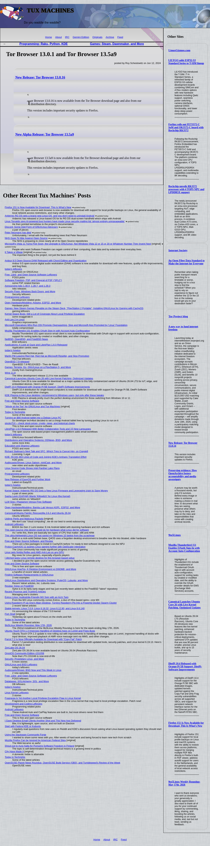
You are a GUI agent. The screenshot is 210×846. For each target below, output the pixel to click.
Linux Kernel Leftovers (17, 692)
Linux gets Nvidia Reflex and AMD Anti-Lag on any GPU (34, 552)
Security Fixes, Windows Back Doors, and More (30, 291)
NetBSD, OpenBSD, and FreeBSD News (26, 339)
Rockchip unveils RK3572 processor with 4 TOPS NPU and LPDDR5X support (186, 189)
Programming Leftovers (17, 297)
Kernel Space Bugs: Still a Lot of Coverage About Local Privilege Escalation (45, 313)
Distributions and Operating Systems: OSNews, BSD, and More (38, 440)
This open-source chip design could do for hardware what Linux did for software (47, 529)
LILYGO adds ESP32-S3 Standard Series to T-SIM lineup (186, 62)
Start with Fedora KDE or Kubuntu (23, 726)
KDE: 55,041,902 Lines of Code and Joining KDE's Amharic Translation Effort (46, 457)
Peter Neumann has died (18, 232)
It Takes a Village (14, 252)
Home (48, 37)
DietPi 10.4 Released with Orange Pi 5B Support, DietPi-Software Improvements (185, 666)
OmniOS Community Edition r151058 (24, 653)
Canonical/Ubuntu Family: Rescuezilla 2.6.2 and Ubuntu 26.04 (38, 513)
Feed (120, 37)
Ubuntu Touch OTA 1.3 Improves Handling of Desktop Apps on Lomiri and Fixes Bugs (50, 630)
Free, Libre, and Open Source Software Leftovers (31, 274)
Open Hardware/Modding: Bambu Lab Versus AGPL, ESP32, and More (42, 507)
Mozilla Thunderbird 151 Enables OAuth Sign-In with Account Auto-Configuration (184, 548)
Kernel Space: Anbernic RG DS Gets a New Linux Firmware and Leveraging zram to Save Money (56, 490)
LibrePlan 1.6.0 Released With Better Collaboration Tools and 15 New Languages (48, 428)
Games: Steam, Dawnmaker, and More (117, 43)
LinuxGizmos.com (179, 50)
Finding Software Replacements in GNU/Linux (29, 574)
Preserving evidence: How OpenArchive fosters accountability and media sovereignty (182, 475)
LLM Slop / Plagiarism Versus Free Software (28, 501)
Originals (97, 37)
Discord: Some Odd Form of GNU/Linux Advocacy (31, 227)
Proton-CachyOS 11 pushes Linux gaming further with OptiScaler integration (45, 546)
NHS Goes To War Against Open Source (26, 238)
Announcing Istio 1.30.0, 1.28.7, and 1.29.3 (27, 285)
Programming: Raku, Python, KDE (43, 43)
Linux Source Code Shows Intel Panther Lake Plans (32, 468)
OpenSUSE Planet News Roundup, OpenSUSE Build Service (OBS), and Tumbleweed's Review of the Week (62, 762)
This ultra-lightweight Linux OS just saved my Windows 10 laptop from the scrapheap (50, 535)
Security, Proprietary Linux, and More (24, 659)
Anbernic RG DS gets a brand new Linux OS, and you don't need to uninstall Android (49, 215)
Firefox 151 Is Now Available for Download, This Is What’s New (186, 724)
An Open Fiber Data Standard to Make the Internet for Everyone (186, 262)
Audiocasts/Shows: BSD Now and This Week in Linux (33, 670)
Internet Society (178, 250)
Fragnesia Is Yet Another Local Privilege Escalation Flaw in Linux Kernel (43, 698)
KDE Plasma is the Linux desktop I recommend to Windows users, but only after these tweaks (54, 395)
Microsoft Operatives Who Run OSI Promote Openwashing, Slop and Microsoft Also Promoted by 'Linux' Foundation (66, 325)
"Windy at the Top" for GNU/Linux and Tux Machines (32, 406)
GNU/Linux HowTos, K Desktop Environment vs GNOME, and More (40, 569)
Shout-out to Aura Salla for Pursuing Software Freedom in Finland (39, 745)
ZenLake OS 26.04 (15, 647)
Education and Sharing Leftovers (22, 445)
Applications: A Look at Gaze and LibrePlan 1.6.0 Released (36, 344)
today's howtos (13, 350)
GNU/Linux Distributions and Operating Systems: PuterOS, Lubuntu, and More (46, 580)
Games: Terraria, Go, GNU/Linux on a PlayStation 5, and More (38, 367)
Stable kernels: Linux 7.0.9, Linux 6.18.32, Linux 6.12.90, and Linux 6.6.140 (45, 608)
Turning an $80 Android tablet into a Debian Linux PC (33, 417)
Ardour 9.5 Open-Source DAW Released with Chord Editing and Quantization (46, 260)
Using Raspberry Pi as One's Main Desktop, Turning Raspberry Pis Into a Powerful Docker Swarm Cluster (61, 602)
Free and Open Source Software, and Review (29, 541)
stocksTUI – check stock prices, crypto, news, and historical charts (40, 423)
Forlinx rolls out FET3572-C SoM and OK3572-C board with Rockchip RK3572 (186, 127)
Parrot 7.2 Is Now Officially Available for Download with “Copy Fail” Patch (43, 639)
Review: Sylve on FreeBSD (19, 586)
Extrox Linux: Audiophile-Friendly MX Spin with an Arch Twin (37, 597)
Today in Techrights (15, 412)
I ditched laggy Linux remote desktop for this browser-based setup (39, 558)
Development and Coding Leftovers (23, 703)
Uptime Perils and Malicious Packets (24, 518)
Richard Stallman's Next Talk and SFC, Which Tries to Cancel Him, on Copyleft (46, 451)
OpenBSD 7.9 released (17, 361)
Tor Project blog (178, 316)
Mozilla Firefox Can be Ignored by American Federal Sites (35, 740)
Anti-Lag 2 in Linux (15, 319)
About (58, 37)
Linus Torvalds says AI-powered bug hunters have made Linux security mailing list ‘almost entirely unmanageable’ (65, 221)
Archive (110, 37)
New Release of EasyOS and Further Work (27, 479)
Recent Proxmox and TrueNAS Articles (25, 591)
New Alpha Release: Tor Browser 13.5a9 (44, 134)
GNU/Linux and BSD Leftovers (21, 664)
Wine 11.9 (10, 372)
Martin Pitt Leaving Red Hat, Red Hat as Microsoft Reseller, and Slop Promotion (47, 356)
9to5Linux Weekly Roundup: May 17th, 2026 (184, 783)
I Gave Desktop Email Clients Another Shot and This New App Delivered (43, 720)
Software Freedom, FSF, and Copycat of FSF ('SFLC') (33, 280)
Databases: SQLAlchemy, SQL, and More (27, 681)
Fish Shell (10, 614)
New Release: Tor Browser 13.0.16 (40, 77)
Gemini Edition (81, 37)
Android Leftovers (14, 524)
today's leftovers (13, 269)
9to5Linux (175, 535)
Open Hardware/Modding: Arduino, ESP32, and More (33, 302)
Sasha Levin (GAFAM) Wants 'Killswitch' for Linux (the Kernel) (37, 496)
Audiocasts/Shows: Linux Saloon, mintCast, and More (33, 462)
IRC (67, 37)
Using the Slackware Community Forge (25, 734)
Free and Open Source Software (22, 400)
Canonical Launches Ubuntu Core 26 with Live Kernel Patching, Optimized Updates (184, 604)
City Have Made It (14, 751)
